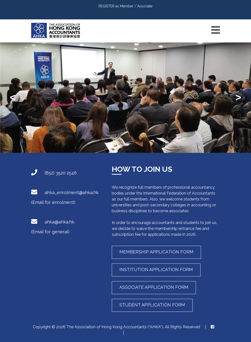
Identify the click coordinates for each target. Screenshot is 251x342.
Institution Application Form (156, 269)
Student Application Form (152, 304)
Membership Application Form (156, 251)
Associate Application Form (153, 287)
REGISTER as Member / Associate (125, 6)
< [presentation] (12, 97)
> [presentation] (238, 97)
